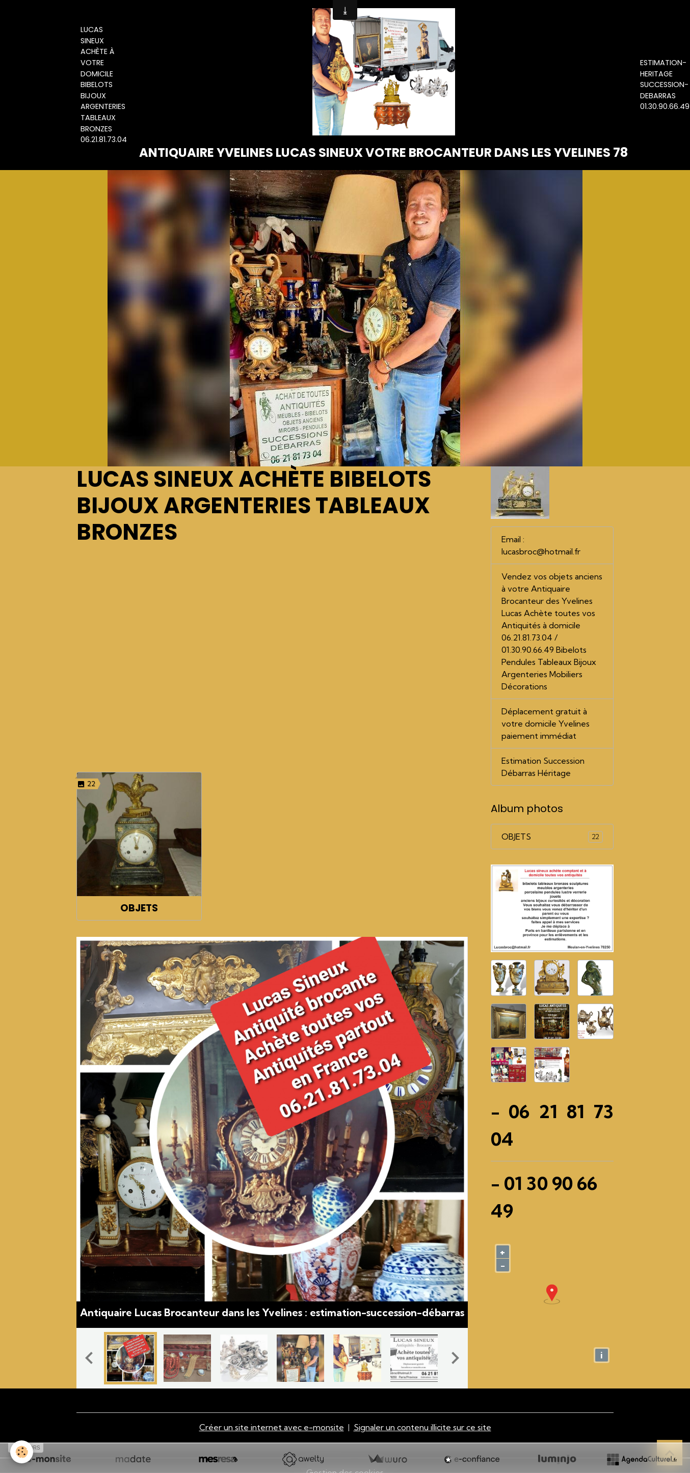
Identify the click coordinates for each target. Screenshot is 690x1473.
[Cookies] (21, 1451)
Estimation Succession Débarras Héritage (543, 767)
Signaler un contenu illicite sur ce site (422, 1427)
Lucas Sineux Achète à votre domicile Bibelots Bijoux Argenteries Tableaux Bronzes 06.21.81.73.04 (104, 84)
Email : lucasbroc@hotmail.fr (540, 545)
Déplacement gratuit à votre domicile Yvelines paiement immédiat (545, 723)
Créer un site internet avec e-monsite (271, 1427)
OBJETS (139, 908)
